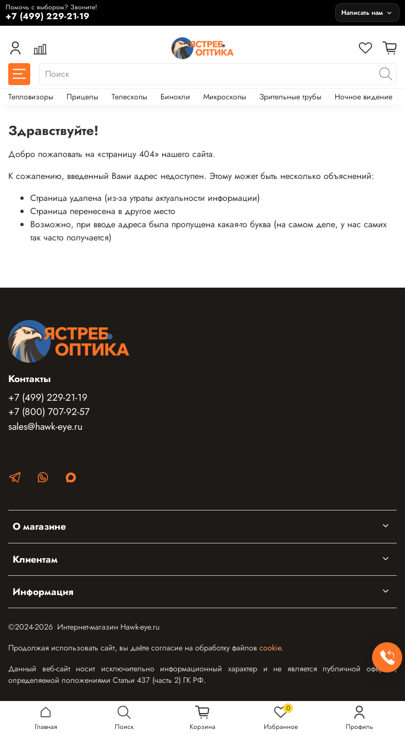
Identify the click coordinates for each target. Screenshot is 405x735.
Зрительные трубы (290, 96)
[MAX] (70, 479)
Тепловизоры (30, 96)
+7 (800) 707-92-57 (49, 412)
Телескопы (129, 96)
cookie (270, 647)
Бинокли (175, 96)
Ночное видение (363, 96)
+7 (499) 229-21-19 (47, 397)
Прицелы (82, 96)
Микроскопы (224, 96)
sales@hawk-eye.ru (45, 426)
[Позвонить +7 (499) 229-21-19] (168, 12)
